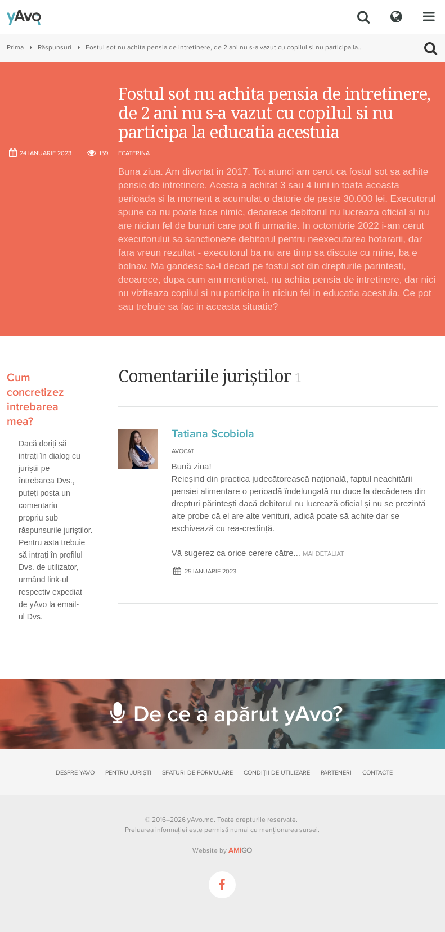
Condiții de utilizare (277, 772)
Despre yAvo (75, 772)
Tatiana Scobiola (213, 434)
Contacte (377, 772)
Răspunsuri (54, 47)
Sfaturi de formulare (197, 772)
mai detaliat (323, 553)
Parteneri (336, 772)
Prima (15, 47)
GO (240, 850)
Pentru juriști (128, 772)
